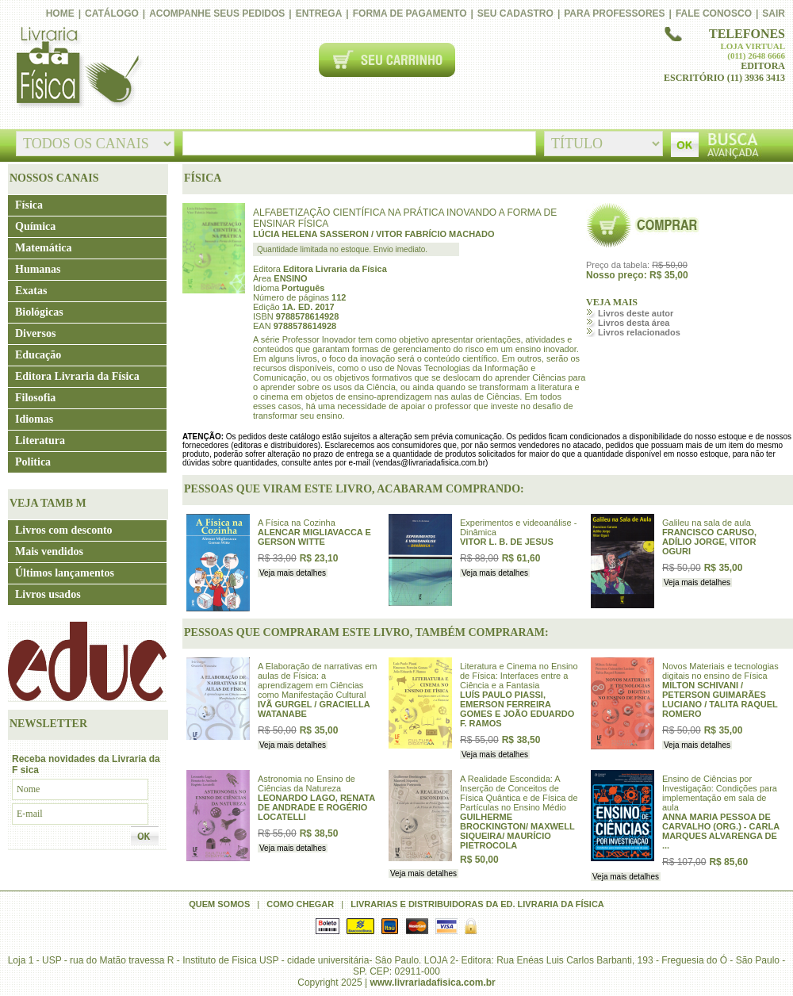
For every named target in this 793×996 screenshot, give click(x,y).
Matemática (43, 248)
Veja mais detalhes (292, 573)
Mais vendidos (49, 551)
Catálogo (112, 13)
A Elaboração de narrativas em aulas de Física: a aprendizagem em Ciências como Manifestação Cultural (317, 680)
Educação (38, 355)
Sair (773, 13)
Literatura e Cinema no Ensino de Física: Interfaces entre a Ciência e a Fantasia (519, 675)
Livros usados (48, 594)
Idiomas (34, 419)
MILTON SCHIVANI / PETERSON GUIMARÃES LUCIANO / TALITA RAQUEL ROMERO (720, 699)
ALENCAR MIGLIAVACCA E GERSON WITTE (314, 536)
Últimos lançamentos (64, 573)
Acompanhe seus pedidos (217, 13)
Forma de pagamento (410, 13)
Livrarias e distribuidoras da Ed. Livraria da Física (477, 904)
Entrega (319, 13)
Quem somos (219, 904)
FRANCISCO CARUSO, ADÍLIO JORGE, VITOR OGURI (709, 541)
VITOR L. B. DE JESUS (507, 541)
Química (35, 226)
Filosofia (35, 398)
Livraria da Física (76, 68)
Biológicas (39, 312)
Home (60, 13)
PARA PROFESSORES (614, 13)
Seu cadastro (515, 13)
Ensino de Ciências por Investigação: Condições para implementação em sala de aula (719, 793)
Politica (33, 462)
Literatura (40, 440)
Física (29, 205)
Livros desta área (634, 323)
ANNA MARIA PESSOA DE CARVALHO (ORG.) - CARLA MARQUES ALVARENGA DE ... (721, 831)
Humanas (38, 269)
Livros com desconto (64, 530)
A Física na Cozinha (296, 522)
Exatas (31, 291)
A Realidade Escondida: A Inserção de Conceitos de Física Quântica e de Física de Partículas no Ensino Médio (519, 793)
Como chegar (300, 904)
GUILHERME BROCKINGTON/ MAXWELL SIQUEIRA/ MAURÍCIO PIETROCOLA (517, 831)
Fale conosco (714, 13)
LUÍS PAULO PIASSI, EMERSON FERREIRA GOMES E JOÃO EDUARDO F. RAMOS (517, 709)
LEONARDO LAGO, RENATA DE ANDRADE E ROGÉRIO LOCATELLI (316, 807)
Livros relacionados (639, 332)
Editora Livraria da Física (77, 376)
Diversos (35, 333)
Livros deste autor (635, 313)
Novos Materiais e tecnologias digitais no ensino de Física (720, 670)
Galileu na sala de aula (706, 522)
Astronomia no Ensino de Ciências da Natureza (306, 783)
